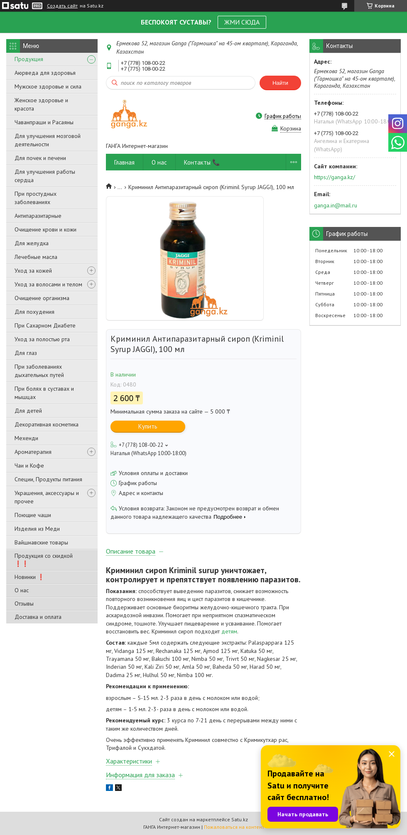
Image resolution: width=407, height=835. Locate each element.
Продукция (29, 59)
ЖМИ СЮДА (242, 22)
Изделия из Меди (37, 528)
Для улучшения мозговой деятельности (48, 140)
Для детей (28, 410)
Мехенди (26, 438)
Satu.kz (239, 819)
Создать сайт (62, 6)
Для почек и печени (40, 158)
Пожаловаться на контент (234, 827)
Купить (147, 426)
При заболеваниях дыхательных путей (39, 371)
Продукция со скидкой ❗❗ (44, 559)
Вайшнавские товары (41, 542)
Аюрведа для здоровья (45, 72)
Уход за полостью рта (42, 339)
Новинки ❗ (29, 577)
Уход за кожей (33, 270)
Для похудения (34, 311)
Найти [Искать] (280, 83)
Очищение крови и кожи (45, 229)
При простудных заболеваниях (35, 198)
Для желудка (32, 243)
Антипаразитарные (38, 215)
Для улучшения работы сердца (45, 176)
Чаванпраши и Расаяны (44, 122)
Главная (124, 162)
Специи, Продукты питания (48, 479)
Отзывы (24, 603)
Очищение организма (42, 298)
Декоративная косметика (46, 424)
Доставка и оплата (38, 617)
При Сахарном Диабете (45, 325)
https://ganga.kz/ (334, 177)
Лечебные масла (36, 257)
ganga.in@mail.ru (335, 205)
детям (229, 631)
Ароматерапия (33, 452)
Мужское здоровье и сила (48, 86)
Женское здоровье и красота (41, 104)
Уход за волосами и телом (48, 284)
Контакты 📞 (202, 162)
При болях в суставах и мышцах (44, 393)
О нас (22, 590)
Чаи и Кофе (29, 465)
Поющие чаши (33, 515)
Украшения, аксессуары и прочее (47, 497)
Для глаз (26, 353)
